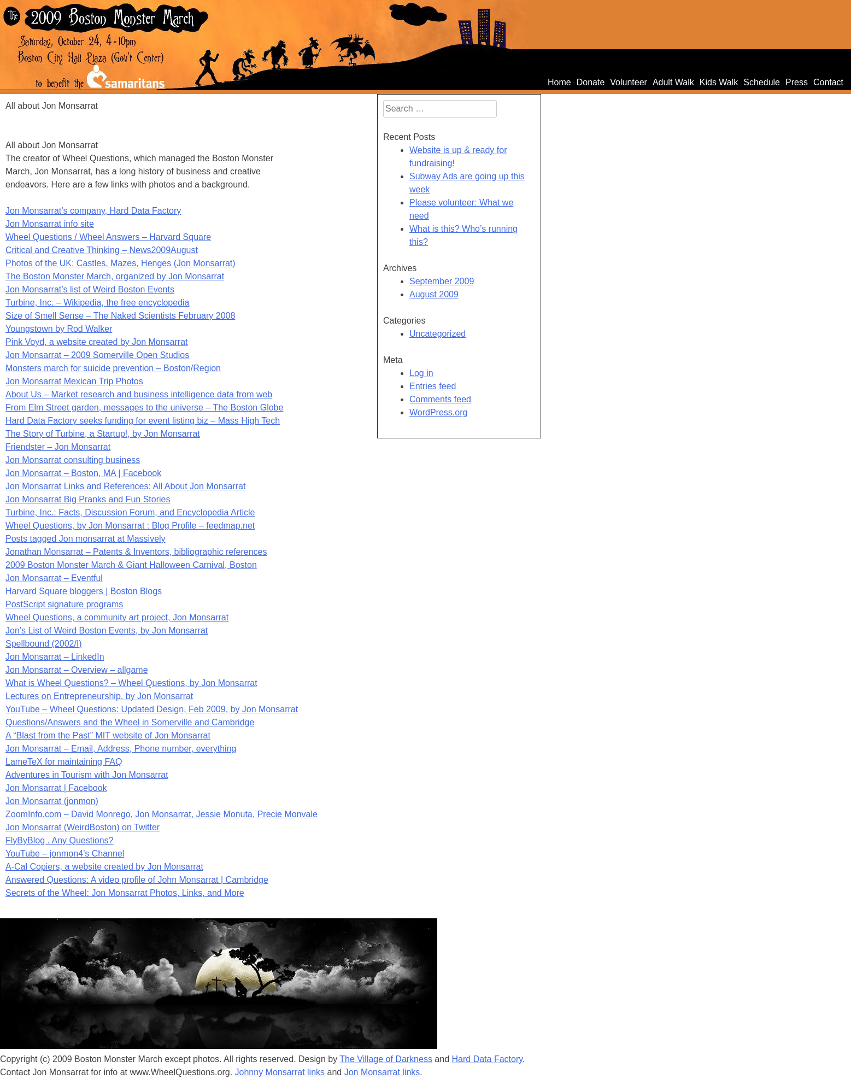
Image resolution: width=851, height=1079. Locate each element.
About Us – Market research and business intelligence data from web (138, 394)
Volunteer (628, 82)
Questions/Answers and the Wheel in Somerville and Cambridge (129, 722)
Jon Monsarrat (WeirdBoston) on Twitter (82, 827)
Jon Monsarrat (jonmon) (51, 801)
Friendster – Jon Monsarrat (57, 446)
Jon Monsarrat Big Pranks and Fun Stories (87, 499)
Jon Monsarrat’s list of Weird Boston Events (89, 289)
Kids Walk (719, 82)
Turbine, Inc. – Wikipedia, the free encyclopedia (97, 302)
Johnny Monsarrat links (280, 1072)
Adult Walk (673, 82)
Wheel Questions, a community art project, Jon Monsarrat (116, 617)
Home (559, 82)
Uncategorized (437, 333)
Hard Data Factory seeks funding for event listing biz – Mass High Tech (142, 420)
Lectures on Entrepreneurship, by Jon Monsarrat (99, 696)
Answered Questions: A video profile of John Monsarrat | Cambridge (136, 879)
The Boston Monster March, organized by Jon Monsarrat (114, 276)
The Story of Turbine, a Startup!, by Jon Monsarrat (102, 433)
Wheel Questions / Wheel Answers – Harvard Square (108, 237)
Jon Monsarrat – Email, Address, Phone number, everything (120, 748)
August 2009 (434, 294)
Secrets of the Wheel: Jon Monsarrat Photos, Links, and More (124, 893)
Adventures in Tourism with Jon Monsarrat (86, 774)
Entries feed (432, 386)
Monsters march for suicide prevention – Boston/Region (113, 368)
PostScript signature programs (64, 604)
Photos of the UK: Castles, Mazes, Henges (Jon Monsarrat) (120, 263)
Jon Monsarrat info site (49, 223)
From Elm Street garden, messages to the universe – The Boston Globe (144, 407)
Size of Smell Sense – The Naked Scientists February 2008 (120, 315)
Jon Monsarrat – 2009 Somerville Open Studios (97, 355)
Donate (591, 82)
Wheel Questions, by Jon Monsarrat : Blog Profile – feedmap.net (130, 525)
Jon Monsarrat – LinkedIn (54, 656)
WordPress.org (438, 412)
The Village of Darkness (385, 1059)
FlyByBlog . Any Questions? (59, 840)
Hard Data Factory (487, 1059)
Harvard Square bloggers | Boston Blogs (83, 591)
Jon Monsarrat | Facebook (56, 788)
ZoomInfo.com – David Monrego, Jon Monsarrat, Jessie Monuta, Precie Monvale (161, 814)
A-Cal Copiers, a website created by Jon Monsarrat (104, 866)
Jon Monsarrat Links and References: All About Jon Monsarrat (125, 486)
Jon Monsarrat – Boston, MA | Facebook (83, 473)
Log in (421, 373)
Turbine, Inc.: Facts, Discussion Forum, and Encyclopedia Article (130, 512)
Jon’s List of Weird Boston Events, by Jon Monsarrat (106, 630)
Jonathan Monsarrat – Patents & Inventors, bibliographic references (136, 551)
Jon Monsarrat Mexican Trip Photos (74, 381)
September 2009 (441, 281)
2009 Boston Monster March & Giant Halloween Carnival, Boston (131, 565)
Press (796, 82)
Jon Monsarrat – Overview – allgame (76, 670)
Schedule (761, 82)
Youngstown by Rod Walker (58, 328)
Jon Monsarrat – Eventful (54, 578)
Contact (828, 82)
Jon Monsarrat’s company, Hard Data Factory (93, 210)
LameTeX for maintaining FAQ (63, 761)
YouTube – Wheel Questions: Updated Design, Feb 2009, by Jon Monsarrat (151, 709)
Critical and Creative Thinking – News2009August (101, 250)
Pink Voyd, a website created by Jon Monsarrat (96, 342)
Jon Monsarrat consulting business (72, 460)
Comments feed (440, 399)
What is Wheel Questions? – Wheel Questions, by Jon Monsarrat (131, 683)
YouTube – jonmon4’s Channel (64, 853)
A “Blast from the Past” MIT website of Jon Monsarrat (107, 735)
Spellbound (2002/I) (43, 643)
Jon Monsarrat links (382, 1072)
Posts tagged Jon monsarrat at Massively (85, 538)
